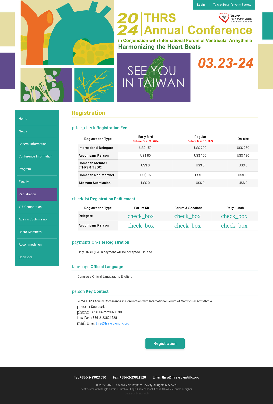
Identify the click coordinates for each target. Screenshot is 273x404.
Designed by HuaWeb (136, 393)
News (23, 131)
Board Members (30, 232)
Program (25, 169)
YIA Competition (30, 207)
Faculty (24, 182)
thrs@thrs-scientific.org (112, 323)
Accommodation (30, 245)
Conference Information (35, 156)
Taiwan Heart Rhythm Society (232, 4)
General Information (33, 144)
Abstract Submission (33, 219)
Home (23, 119)
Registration (27, 194)
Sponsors (25, 257)
